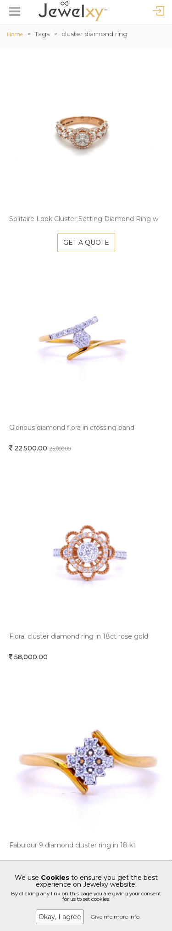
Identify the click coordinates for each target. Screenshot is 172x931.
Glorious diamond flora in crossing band (71, 427)
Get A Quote (86, 242)
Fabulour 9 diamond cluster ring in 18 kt (72, 845)
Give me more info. (115, 916)
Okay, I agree (60, 917)
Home (15, 34)
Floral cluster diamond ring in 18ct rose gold (78, 636)
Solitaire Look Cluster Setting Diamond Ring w (83, 219)
